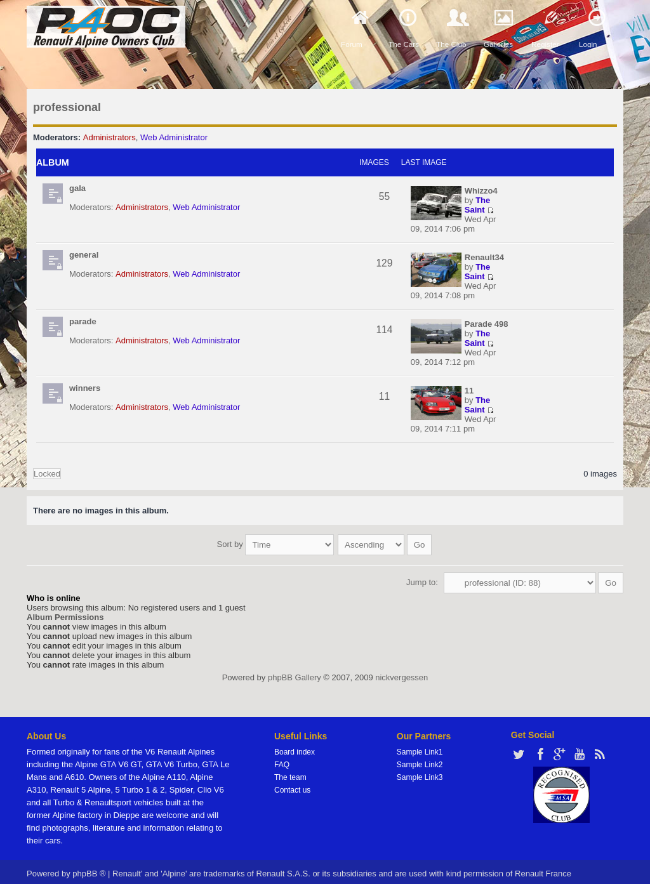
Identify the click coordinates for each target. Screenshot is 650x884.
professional (67, 107)
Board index (294, 745)
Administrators (109, 137)
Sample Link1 (420, 745)
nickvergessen (401, 671)
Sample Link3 (420, 771)
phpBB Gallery (294, 671)
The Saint (477, 204)
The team (290, 771)
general (83, 255)
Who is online (54, 592)
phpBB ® (88, 867)
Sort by (276, 541)
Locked (47, 473)
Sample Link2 (420, 758)
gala (77, 188)
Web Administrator (174, 137)
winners (84, 388)
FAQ (281, 758)
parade (82, 321)
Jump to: (422, 576)
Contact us (292, 783)
